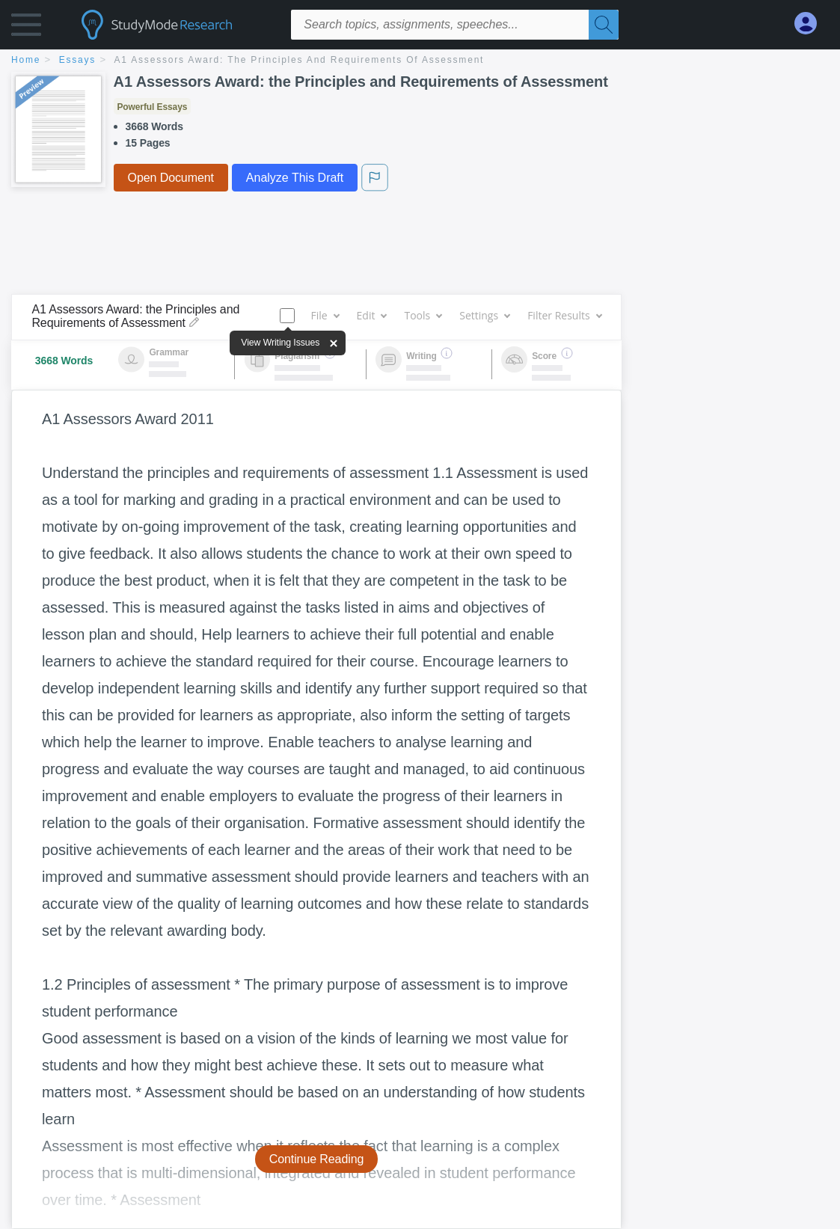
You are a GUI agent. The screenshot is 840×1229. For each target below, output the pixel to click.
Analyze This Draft (294, 177)
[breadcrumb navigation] (420, 61)
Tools (422, 315)
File (324, 315)
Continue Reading (316, 1159)
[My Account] (811, 23)
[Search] (604, 25)
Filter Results (564, 315)
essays (77, 60)
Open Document (171, 177)
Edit (372, 315)
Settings (484, 315)
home (25, 60)
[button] (26, 28)
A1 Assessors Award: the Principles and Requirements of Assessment (299, 60)
